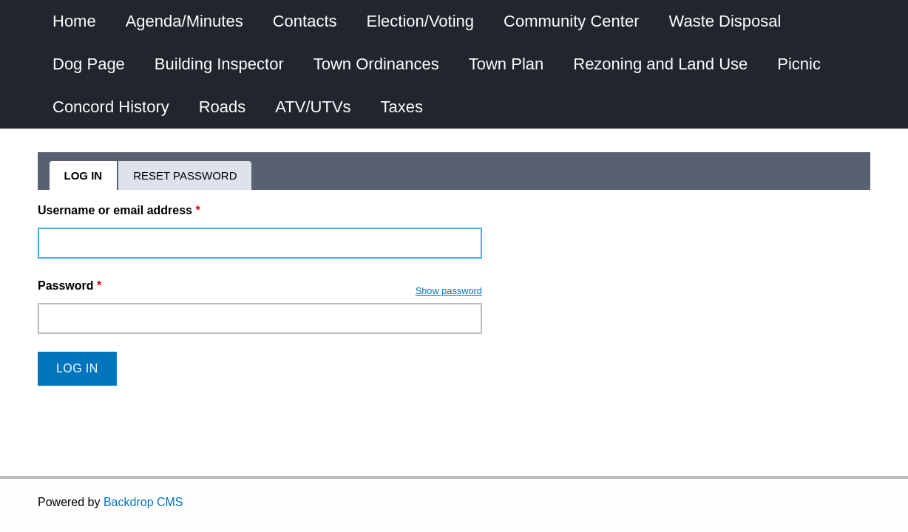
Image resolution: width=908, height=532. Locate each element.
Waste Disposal (724, 21)
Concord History (110, 107)
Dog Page (88, 64)
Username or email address (119, 210)
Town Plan (506, 64)
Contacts (305, 21)
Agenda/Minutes (184, 21)
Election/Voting (421, 21)
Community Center (571, 21)
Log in (91, 179)
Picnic (799, 64)
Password (69, 285)
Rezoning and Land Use (660, 64)
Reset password (185, 175)
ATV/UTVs (312, 107)
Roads (222, 107)
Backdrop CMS (143, 502)
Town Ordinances (376, 64)
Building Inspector (219, 64)
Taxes (402, 107)
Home (74, 21)
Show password (449, 290)
